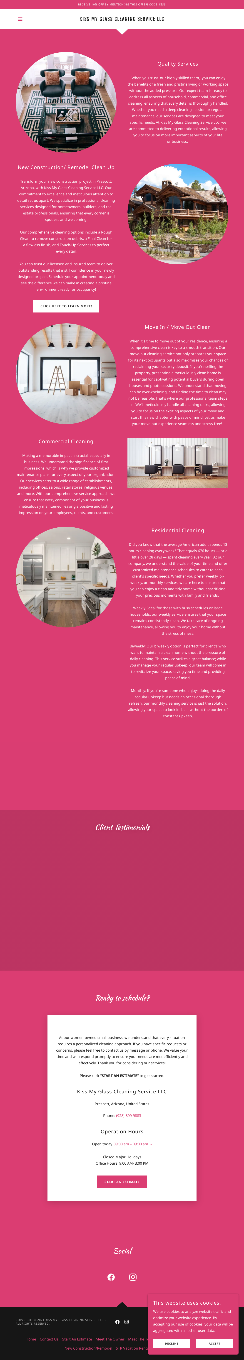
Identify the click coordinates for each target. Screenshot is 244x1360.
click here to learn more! (66, 306)
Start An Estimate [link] (77, 1339)
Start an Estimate (122, 1182)
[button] (20, 19)
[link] (122, 19)
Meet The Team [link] (141, 1339)
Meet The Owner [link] (110, 1339)
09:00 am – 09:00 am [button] (131, 1143)
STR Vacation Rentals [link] (134, 1348)
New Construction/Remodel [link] (88, 1348)
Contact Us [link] (49, 1339)
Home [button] (31, 1339)
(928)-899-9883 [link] (128, 1115)
